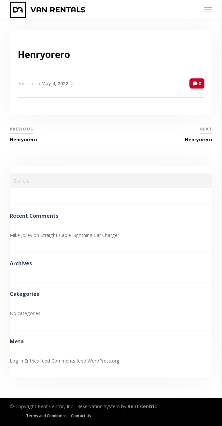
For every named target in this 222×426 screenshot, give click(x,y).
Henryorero (44, 54)
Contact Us (81, 416)
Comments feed (68, 361)
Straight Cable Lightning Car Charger (79, 235)
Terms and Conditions (46, 416)
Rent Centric (142, 406)
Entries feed (37, 361)
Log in (16, 361)
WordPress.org (103, 361)
